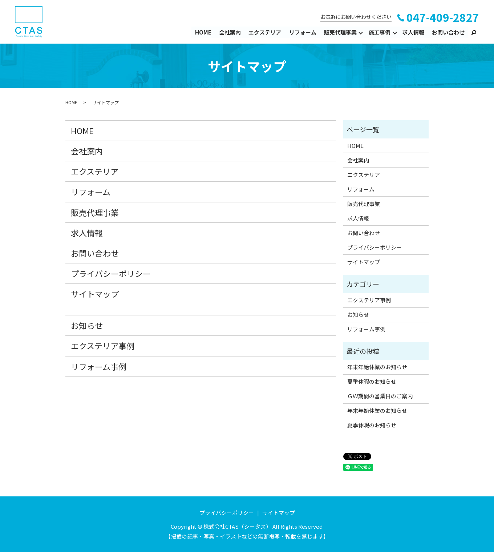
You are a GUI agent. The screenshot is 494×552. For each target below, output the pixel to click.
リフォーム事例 (98, 366)
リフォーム (302, 32)
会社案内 (230, 32)
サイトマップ (95, 293)
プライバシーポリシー (111, 273)
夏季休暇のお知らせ (371, 381)
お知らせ (87, 325)
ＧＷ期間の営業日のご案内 (380, 396)
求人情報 (413, 32)
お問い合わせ (448, 32)
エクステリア (265, 32)
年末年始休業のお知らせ (377, 367)
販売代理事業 (340, 32)
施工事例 (379, 32)
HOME (203, 32)
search (473, 32)
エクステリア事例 (102, 345)
